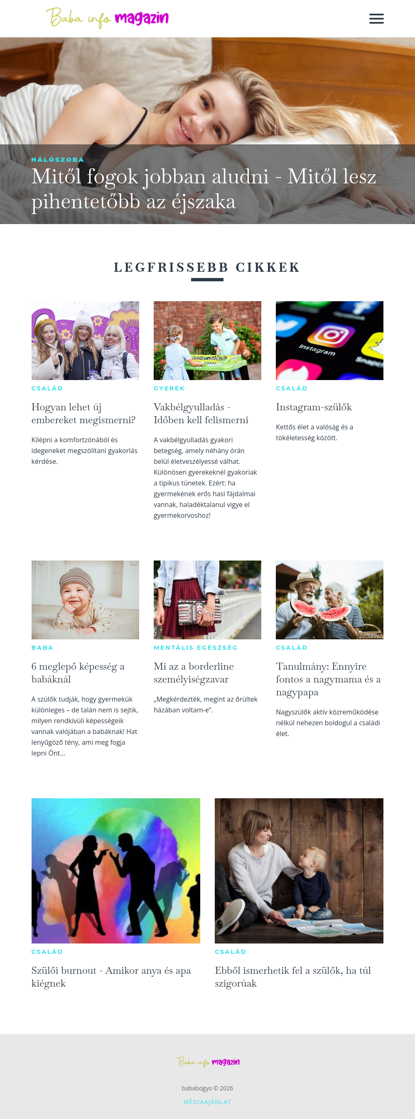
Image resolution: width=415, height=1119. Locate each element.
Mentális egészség (196, 647)
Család (48, 388)
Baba (43, 647)
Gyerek (169, 388)
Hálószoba (58, 159)
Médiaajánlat (208, 1102)
